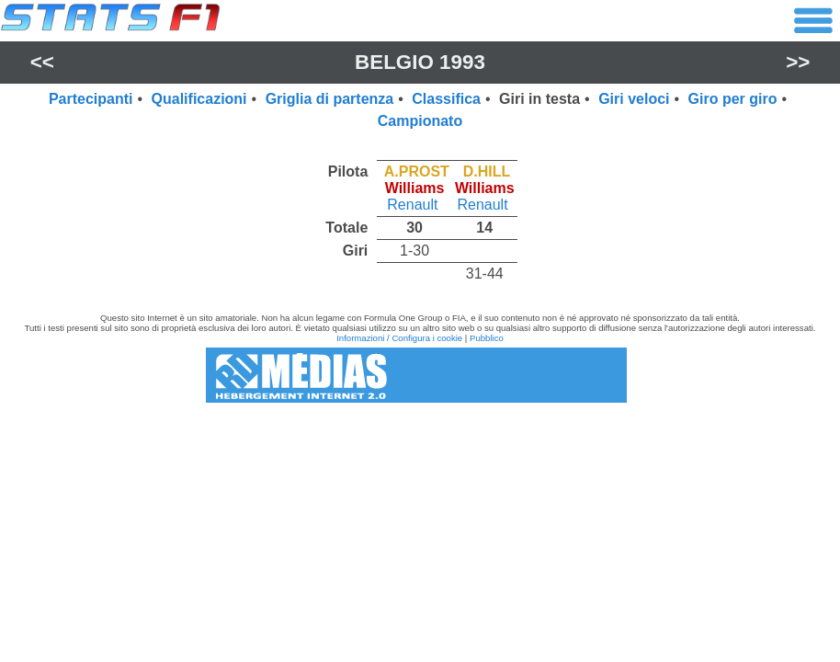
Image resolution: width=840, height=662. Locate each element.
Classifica (446, 99)
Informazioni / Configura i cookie (399, 338)
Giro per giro (733, 99)
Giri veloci (633, 99)
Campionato (420, 121)
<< (42, 62)
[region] (420, 218)
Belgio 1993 (420, 62)
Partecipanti (91, 99)
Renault (412, 204)
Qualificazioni (199, 99)
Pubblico (487, 338)
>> (798, 62)
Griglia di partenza (330, 99)
